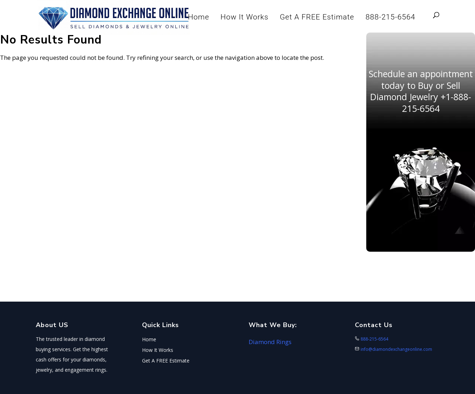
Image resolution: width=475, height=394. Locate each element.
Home (198, 17)
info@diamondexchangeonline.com (396, 349)
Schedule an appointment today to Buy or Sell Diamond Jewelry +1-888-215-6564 (421, 91)
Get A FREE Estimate (317, 17)
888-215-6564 (390, 17)
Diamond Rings (270, 342)
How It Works (244, 17)
